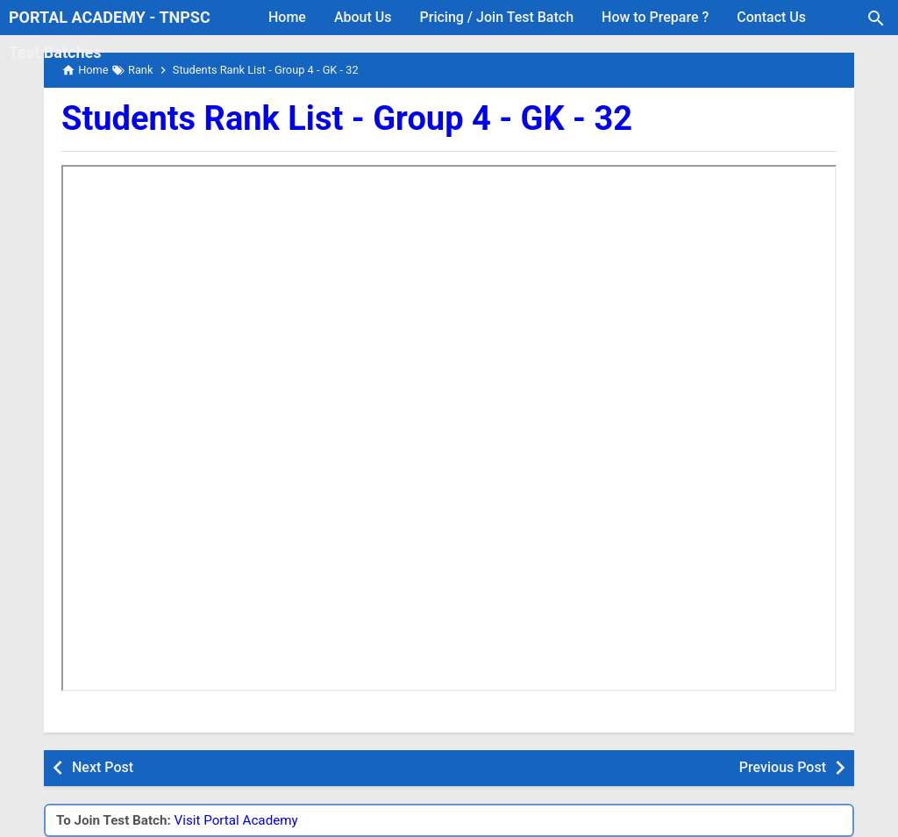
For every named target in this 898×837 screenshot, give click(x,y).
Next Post (102, 767)
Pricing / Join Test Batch (497, 17)
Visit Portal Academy (236, 820)
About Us (363, 17)
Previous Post (782, 767)
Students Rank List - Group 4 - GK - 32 (346, 118)
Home (287, 17)
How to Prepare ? (655, 17)
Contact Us (771, 17)
